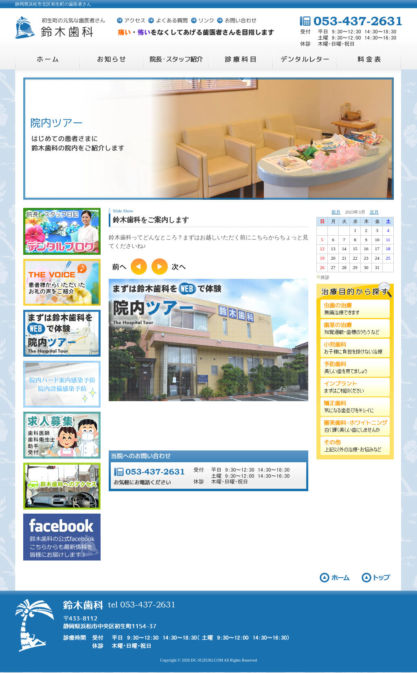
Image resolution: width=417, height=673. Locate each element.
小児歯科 (355, 348)
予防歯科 (355, 367)
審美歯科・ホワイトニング (355, 426)
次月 (374, 212)
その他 (355, 446)
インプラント (355, 387)
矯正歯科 (355, 406)
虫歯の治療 (355, 309)
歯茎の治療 (355, 328)
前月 (335, 212)
